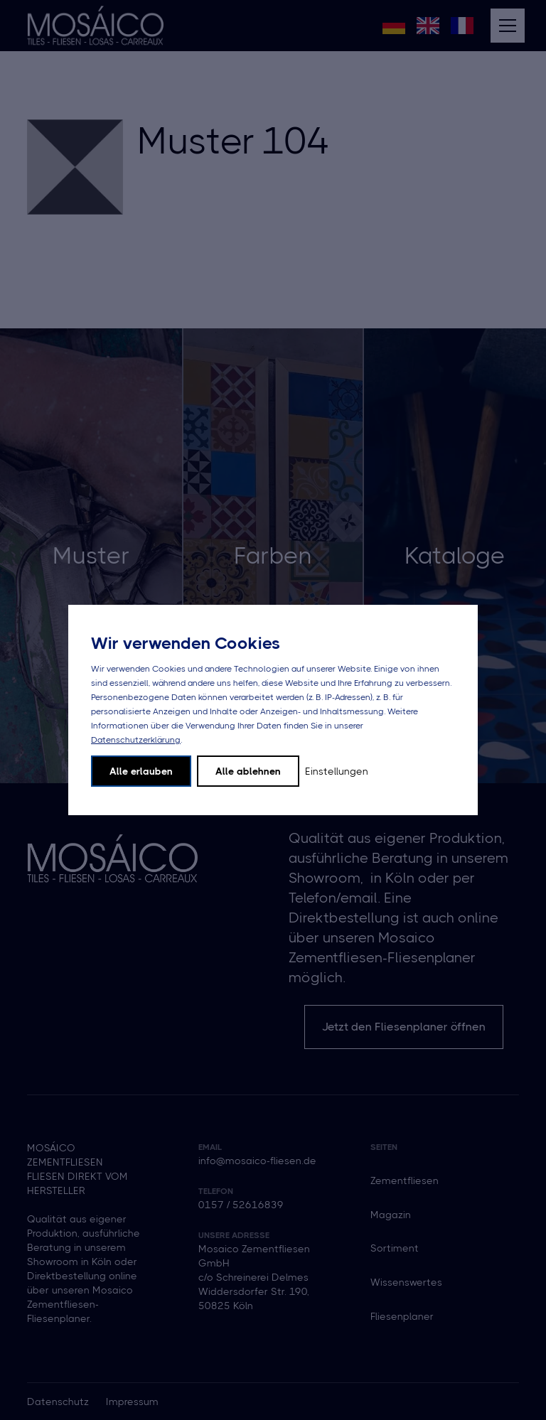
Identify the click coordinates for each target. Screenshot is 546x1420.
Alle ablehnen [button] (248, 771)
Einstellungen (336, 771)
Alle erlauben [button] (141, 771)
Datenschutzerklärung (136, 740)
